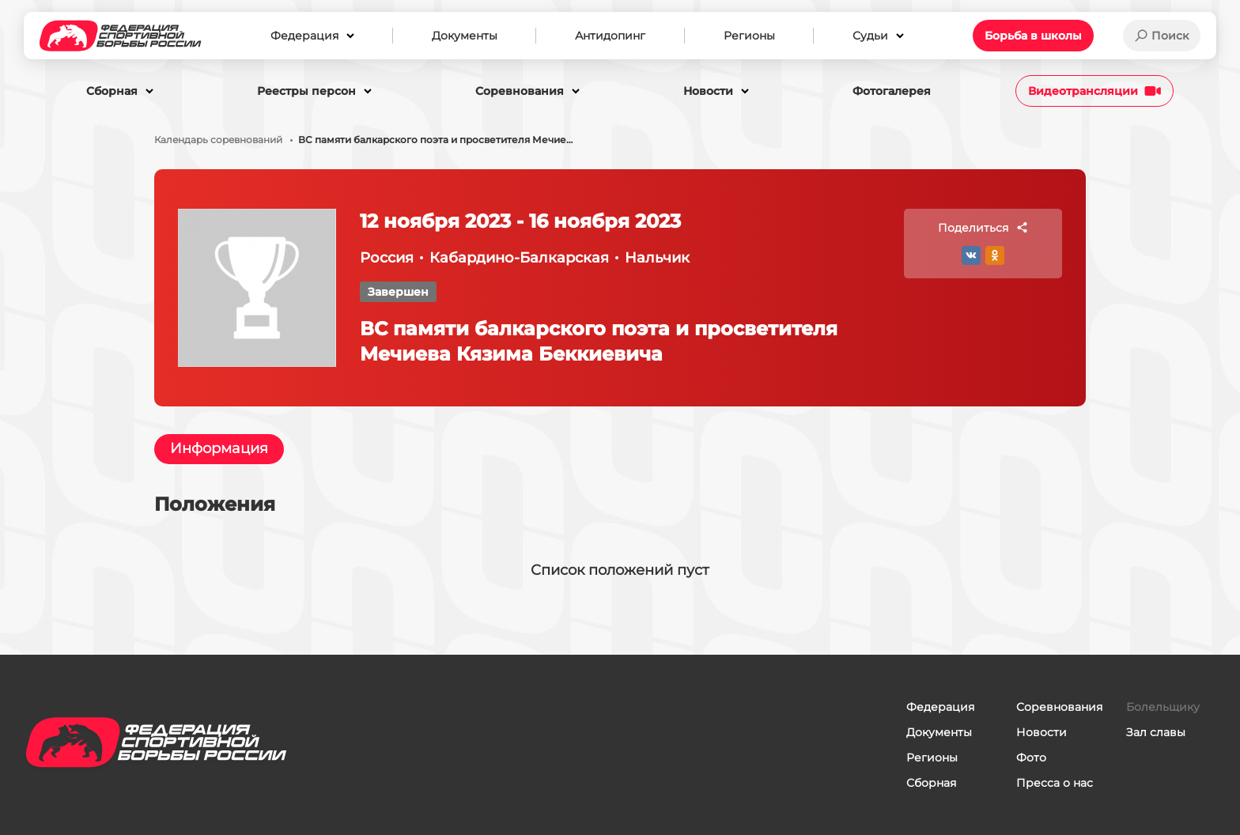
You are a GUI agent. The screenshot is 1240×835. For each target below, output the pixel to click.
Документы (939, 732)
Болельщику (1163, 707)
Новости (1041, 732)
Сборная (931, 783)
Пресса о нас (1054, 783)
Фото (1031, 757)
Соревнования (1059, 707)
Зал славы (1155, 732)
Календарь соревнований (218, 139)
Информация (219, 449)
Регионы (932, 757)
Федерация (940, 707)
